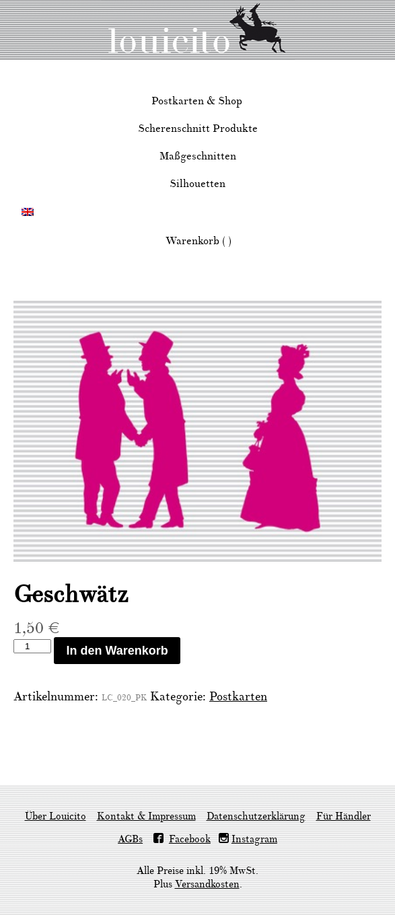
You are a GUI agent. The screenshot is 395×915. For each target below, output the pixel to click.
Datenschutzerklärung (256, 816)
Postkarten (238, 696)
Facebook (190, 839)
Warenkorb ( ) (198, 241)
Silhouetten (197, 183)
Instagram (254, 839)
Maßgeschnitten (197, 156)
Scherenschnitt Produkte (198, 128)
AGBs (130, 839)
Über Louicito (55, 816)
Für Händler (343, 816)
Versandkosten (207, 884)
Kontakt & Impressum (146, 816)
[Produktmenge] (32, 646)
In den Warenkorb (117, 650)
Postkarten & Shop (196, 101)
